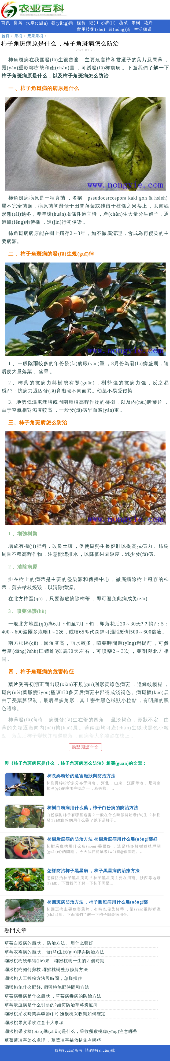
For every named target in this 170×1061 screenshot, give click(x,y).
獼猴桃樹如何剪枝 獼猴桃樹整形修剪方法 (46, 969)
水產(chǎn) (37, 23)
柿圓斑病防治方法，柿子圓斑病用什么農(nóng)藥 (97, 902)
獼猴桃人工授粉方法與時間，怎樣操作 (43, 978)
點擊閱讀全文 (85, 747)
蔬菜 (123, 22)
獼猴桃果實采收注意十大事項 (34, 1022)
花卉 (148, 22)
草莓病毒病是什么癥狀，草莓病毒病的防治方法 (53, 996)
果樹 (136, 22)
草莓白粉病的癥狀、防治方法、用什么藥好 (49, 943)
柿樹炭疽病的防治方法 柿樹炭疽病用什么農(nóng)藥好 (102, 839)
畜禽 (18, 22)
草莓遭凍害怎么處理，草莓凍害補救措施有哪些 (53, 1040)
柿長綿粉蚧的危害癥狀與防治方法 (81, 776)
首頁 (5, 22)
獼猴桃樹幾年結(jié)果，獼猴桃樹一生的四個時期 (55, 960)
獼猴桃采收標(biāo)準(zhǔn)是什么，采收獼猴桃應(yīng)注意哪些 (71, 1031)
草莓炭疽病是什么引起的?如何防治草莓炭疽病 (51, 1005)
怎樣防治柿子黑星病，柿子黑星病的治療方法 (93, 870)
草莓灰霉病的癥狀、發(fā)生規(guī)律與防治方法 (54, 952)
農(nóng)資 (119, 29)
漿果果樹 (35, 36)
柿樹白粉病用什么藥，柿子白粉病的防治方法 (92, 807)
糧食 (81, 22)
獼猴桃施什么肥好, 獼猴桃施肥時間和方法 (47, 987)
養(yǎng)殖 (62, 23)
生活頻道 (143, 29)
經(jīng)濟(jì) (102, 22)
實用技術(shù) (91, 29)
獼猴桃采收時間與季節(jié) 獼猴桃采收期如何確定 (55, 1013)
